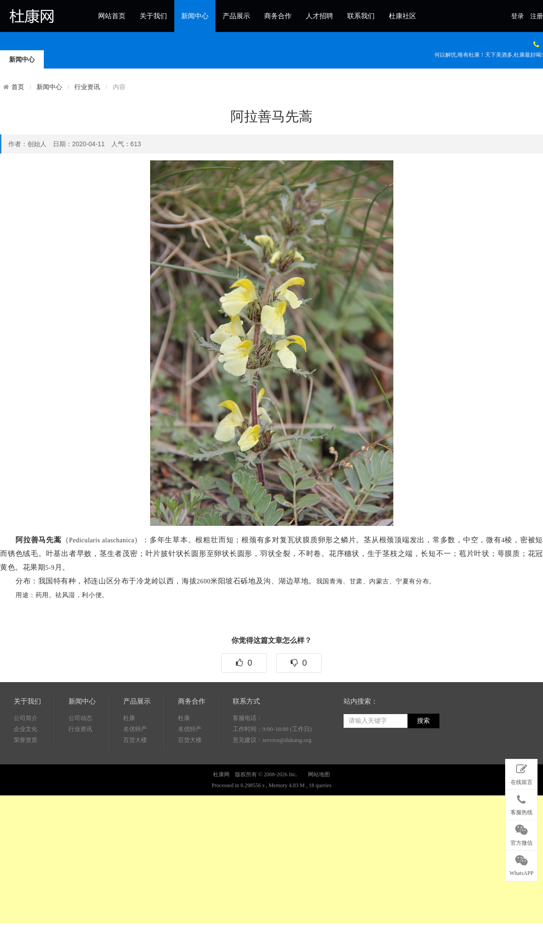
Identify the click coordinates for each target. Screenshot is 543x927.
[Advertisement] (205, 859)
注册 (536, 16)
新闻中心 (195, 16)
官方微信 (521, 833)
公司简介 (25, 771)
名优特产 (135, 782)
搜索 (423, 774)
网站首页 (111, 16)
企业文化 (25, 782)
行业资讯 (87, 87)
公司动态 (80, 771)
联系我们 (361, 16)
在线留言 (521, 772)
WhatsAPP (521, 864)
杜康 (129, 771)
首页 (17, 87)
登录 (517, 16)
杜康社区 (402, 16)
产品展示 (236, 16)
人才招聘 (319, 16)
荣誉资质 (25, 793)
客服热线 (521, 803)
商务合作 (278, 16)
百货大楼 (135, 793)
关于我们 (153, 16)
